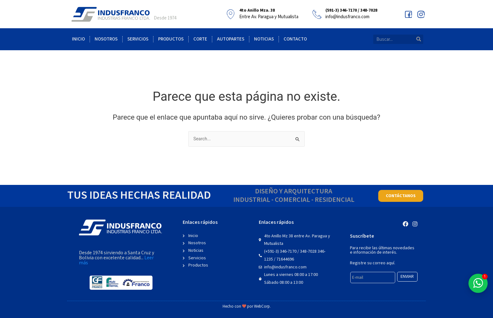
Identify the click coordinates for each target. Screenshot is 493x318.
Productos (171, 39)
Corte (200, 39)
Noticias (264, 39)
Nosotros (106, 39)
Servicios (137, 39)
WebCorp (262, 306)
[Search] (418, 39)
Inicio (78, 39)
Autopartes (230, 39)
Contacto (295, 39)
